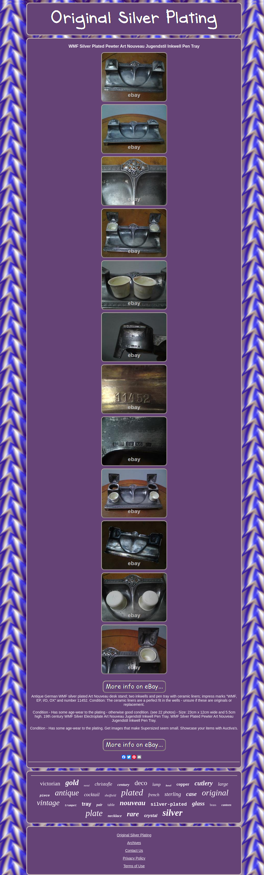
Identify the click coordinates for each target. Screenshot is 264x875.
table (111, 805)
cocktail (92, 794)
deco (141, 783)
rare (133, 814)
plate (94, 813)
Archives (134, 843)
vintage (48, 802)
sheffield (110, 795)
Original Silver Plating (134, 835)
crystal (151, 815)
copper (182, 784)
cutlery (203, 783)
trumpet (71, 805)
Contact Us (134, 850)
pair (99, 805)
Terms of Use (134, 866)
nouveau (133, 803)
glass (198, 803)
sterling (172, 794)
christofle (103, 784)
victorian (50, 783)
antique (67, 792)
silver (172, 813)
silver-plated (169, 804)
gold (72, 782)
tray (86, 804)
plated (132, 792)
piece (45, 795)
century (123, 785)
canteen (226, 805)
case (191, 794)
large (223, 784)
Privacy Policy (134, 858)
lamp (156, 784)
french (153, 794)
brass (213, 805)
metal (86, 785)
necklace (115, 816)
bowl (168, 785)
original (215, 792)
